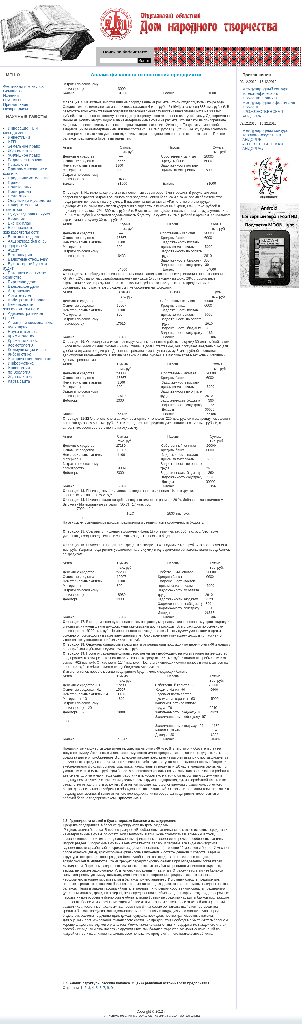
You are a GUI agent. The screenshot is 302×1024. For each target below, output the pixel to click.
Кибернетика (19, 354)
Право (14, 182)
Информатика (20, 363)
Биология (16, 218)
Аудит (13, 250)
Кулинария (18, 327)
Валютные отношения (28, 259)
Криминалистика (23, 340)
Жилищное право (24, 155)
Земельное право (24, 146)
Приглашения (15, 104)
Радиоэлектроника (25, 160)
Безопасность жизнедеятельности (21, 229)
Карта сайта (19, 381)
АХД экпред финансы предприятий (25, 243)
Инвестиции (19, 137)
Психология (18, 164)
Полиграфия (19, 191)
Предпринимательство (28, 178)
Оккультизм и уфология (29, 200)
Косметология (20, 345)
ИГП (12, 142)
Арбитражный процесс (28, 300)
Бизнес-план (19, 223)
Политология (20, 187)
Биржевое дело (22, 282)
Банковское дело (23, 236)
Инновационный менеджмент (20, 130)
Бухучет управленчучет (29, 214)
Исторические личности (29, 358)
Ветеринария (20, 254)
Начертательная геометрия (20, 207)
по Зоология (19, 372)
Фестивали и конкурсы (23, 86)
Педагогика (18, 196)
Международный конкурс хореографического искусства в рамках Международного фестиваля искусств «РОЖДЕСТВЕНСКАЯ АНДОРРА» (268, 102)
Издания (11, 95)
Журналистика (21, 151)
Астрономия (19, 291)
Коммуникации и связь (28, 349)
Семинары (13, 91)
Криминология (21, 336)
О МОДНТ (12, 100)
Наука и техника (23, 331)
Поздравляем (15, 109)
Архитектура (19, 295)
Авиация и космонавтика (30, 322)
